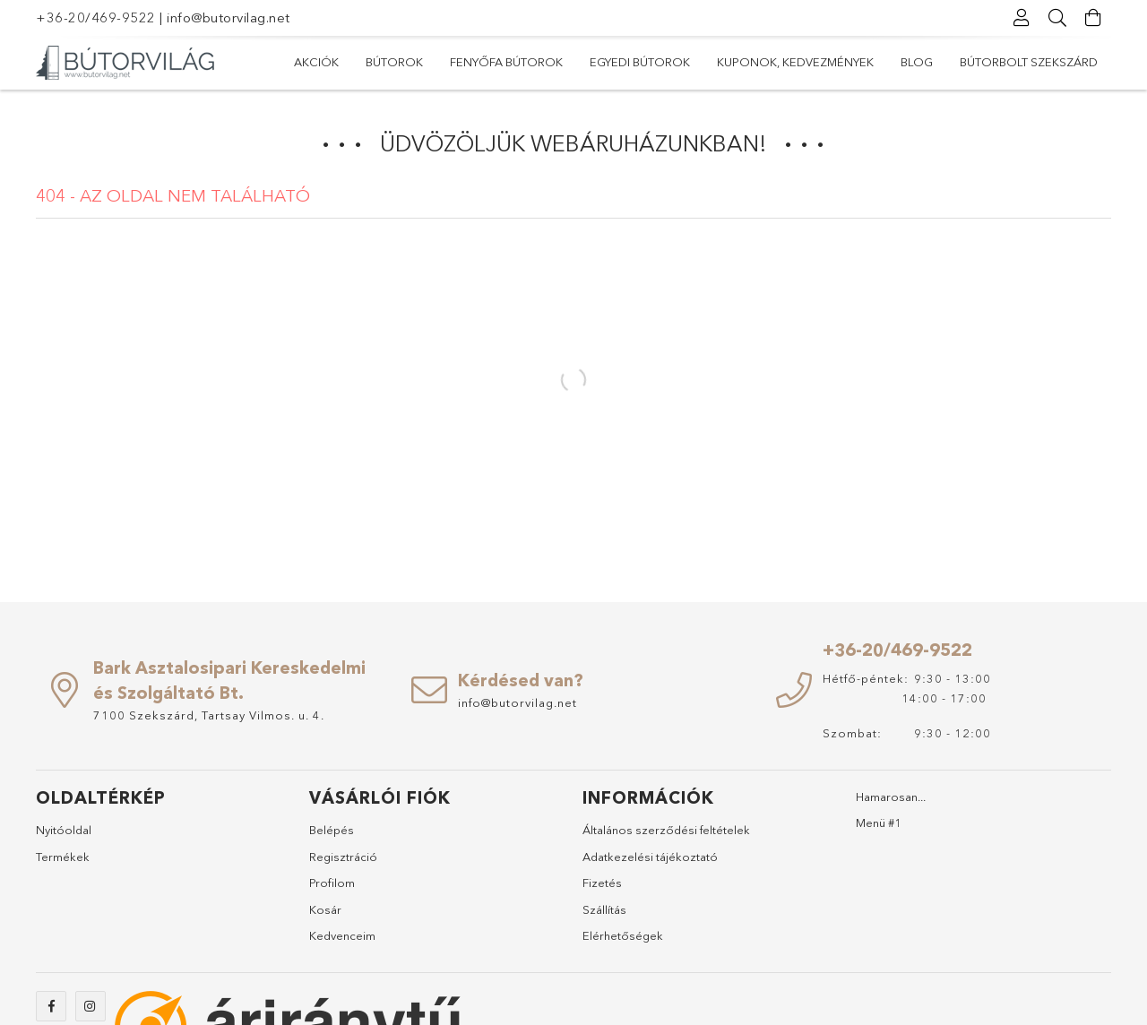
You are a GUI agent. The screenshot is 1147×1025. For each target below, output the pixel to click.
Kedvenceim (342, 935)
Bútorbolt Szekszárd (1029, 62)
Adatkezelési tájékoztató (650, 856)
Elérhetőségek (622, 935)
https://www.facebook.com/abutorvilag (51, 1006)
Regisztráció (343, 856)
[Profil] (1021, 18)
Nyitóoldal (63, 830)
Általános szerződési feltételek (666, 830)
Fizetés (602, 882)
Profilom (332, 882)
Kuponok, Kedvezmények (795, 62)
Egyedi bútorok (640, 62)
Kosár (325, 909)
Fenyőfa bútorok (506, 62)
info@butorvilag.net (228, 17)
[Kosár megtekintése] (1093, 18)
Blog (917, 62)
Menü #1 (878, 822)
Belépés (331, 830)
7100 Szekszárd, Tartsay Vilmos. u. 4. (208, 715)
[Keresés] (1057, 18)
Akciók (316, 62)
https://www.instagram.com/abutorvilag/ (90, 1006)
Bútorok (394, 62)
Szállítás (604, 909)
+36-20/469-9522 (96, 17)
